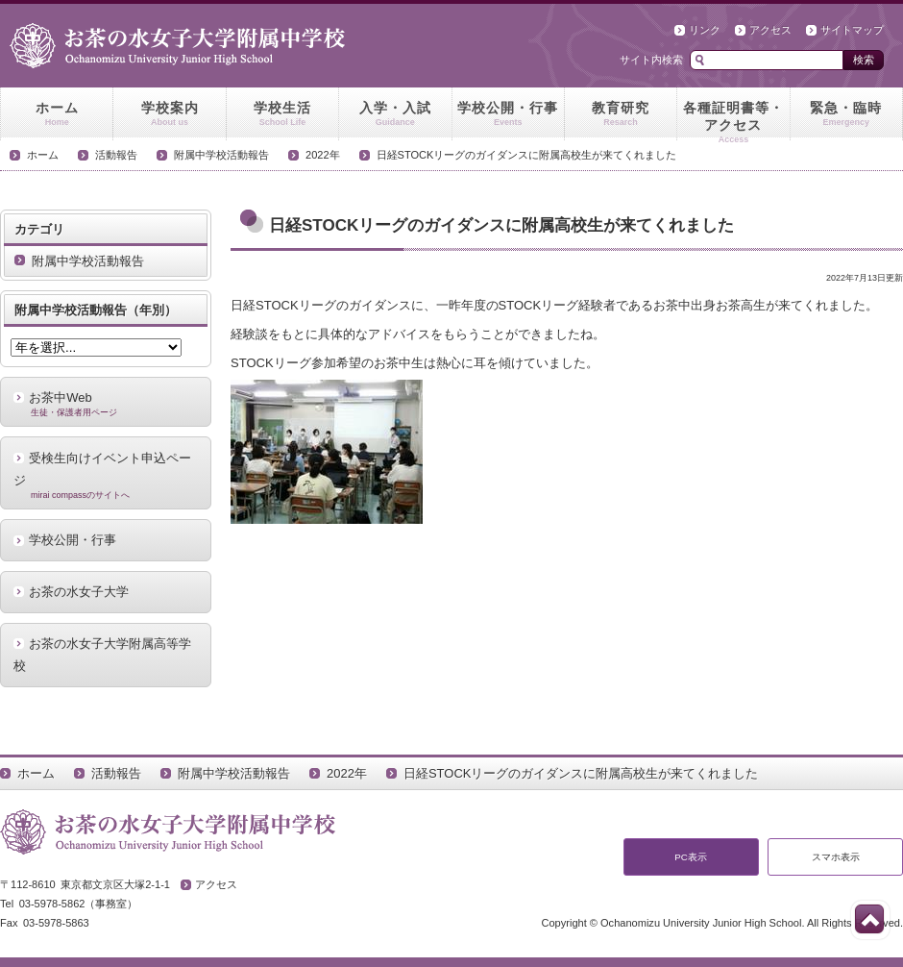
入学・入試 (395, 114)
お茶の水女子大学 (79, 591)
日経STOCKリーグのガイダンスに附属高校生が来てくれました (527, 155)
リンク (704, 30)
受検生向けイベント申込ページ (105, 476)
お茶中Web (105, 403)
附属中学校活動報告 (221, 155)
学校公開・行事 (508, 114)
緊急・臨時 (846, 114)
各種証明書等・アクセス (733, 120)
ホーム (57, 114)
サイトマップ (852, 30)
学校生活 (282, 114)
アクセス (770, 30)
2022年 (322, 155)
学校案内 (169, 114)
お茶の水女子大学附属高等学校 (102, 654)
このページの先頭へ (869, 919)
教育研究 (620, 114)
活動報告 (116, 155)
